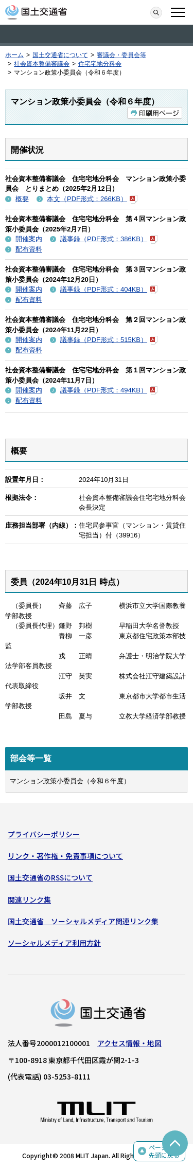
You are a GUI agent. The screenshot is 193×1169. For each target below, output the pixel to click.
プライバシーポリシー (44, 834)
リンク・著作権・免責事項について (65, 856)
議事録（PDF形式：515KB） (108, 340)
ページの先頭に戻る (164, 1151)
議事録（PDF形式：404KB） (108, 289)
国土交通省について (60, 55)
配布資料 (28, 249)
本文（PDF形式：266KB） (92, 199)
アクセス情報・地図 (129, 1043)
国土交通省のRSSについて (50, 877)
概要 (22, 199)
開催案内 (28, 239)
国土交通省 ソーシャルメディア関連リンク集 (83, 921)
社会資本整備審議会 (41, 63)
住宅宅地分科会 (99, 63)
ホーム (14, 55)
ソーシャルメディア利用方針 (54, 943)
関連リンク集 (29, 899)
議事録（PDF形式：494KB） (108, 390)
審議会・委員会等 (121, 55)
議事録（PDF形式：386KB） (108, 239)
